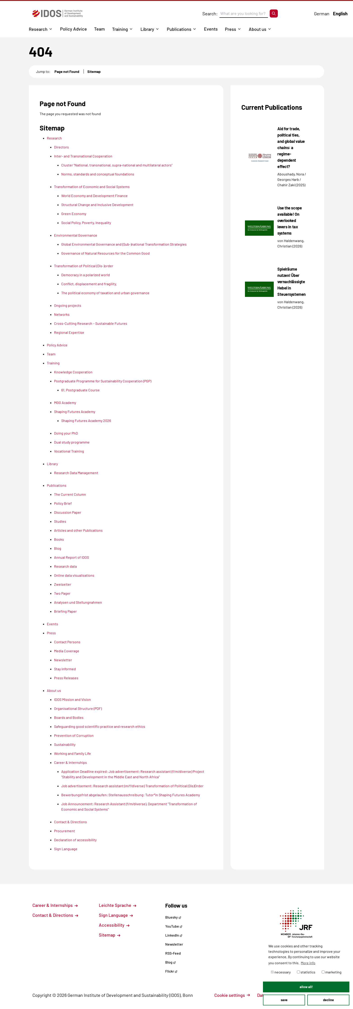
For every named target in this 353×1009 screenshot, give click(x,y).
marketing (332, 972)
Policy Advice (73, 28)
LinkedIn (173, 935)
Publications (179, 29)
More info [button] (308, 963)
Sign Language (116, 915)
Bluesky (173, 917)
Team (99, 28)
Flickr (171, 971)
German (321, 13)
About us (257, 29)
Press (230, 29)
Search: (210, 13)
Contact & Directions (55, 915)
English (340, 13)
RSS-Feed (173, 953)
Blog (170, 962)
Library (147, 29)
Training (120, 29)
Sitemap (94, 71)
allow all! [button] (306, 987)
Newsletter (174, 944)
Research (38, 29)
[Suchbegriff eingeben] (243, 13)
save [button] (284, 1000)
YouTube (173, 926)
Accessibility (114, 925)
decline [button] (328, 1000)
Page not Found (66, 71)
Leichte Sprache (117, 905)
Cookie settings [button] (232, 995)
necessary (281, 972)
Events (211, 28)
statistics (306, 972)
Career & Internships (55, 905)
